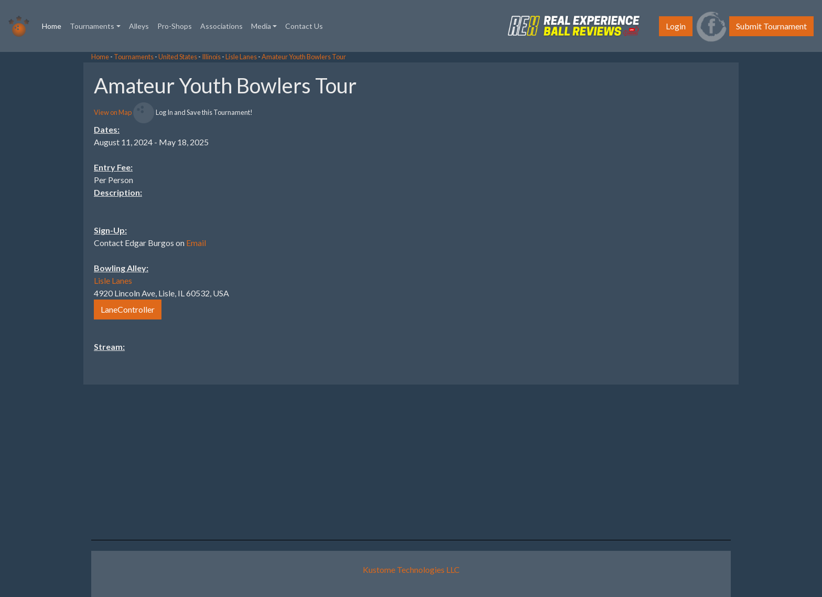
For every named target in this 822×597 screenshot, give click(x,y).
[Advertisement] (738, 219)
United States (177, 56)
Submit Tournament (771, 26)
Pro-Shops (174, 26)
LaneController (128, 309)
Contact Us (304, 26)
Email (196, 243)
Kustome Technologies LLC (411, 569)
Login (676, 26)
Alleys (139, 26)
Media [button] (261, 26)
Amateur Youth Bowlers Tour (304, 56)
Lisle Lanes (241, 56)
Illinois (211, 56)
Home (54, 25)
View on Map (113, 112)
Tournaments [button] (92, 26)
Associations (221, 26)
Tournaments (134, 56)
